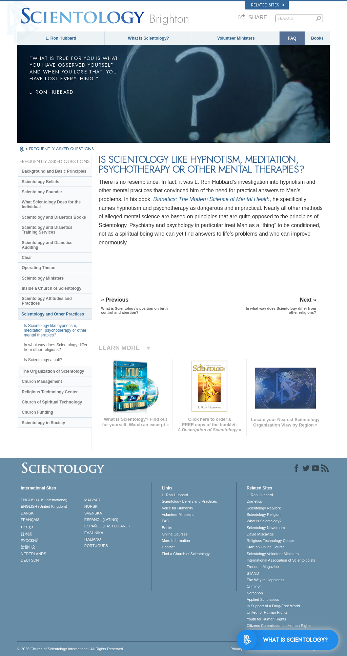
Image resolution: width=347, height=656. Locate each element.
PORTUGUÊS (96, 546)
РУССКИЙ (29, 541)
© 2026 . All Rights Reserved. (70, 649)
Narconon (255, 593)
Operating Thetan (38, 267)
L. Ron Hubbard (61, 38)
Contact (168, 547)
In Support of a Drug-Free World (273, 606)
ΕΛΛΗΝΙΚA (93, 533)
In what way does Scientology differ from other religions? (55, 347)
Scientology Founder (42, 192)
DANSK (27, 513)
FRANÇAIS (30, 520)
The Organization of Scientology (53, 371)
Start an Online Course (266, 547)
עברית (27, 526)
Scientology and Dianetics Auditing (47, 245)
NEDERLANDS (33, 554)
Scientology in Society (43, 422)
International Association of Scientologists (281, 560)
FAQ (292, 38)
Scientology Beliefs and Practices (189, 501)
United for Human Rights (267, 612)
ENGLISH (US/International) (44, 500)
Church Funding (37, 412)
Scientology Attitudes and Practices (47, 301)
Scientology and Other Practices (52, 314)
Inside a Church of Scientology (51, 288)
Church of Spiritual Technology (52, 402)
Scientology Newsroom (266, 528)
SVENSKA (93, 513)
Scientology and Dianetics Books (54, 217)
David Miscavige (260, 534)
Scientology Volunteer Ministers (273, 554)
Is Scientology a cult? (43, 359)
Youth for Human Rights (266, 619)
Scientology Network (264, 508)
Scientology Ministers (43, 278)
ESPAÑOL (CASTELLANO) (107, 526)
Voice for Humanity (177, 508)
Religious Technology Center (50, 392)
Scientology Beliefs (40, 181)
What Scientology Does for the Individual (51, 204)
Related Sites (267, 5)
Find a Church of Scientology (185, 554)
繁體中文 (28, 547)
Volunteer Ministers (235, 38)
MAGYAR (92, 500)
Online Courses (174, 534)
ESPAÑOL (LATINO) (101, 520)
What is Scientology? (148, 38)
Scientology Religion (264, 514)
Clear (27, 257)
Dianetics (254, 501)
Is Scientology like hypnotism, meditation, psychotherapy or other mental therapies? (55, 330)
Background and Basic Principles (54, 171)
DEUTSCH (30, 560)
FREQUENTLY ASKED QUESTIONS (61, 149)
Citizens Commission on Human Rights (279, 626)
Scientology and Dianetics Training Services (47, 230)
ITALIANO (92, 539)
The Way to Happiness (265, 580)
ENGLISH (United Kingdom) (44, 506)
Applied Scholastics (263, 599)
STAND (253, 573)
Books (317, 38)
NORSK (91, 506)
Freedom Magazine (263, 567)
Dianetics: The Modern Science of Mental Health (211, 199)
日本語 (26, 534)
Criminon (254, 586)
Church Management (42, 381)
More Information (176, 541)
